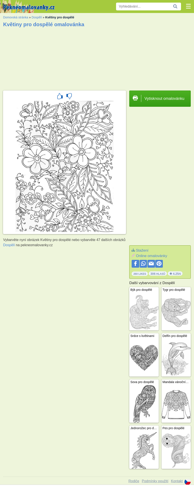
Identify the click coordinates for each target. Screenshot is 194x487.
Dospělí (37, 17)
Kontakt (177, 481)
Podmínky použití (155, 481)
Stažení (142, 250)
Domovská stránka (15, 17)
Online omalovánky (151, 256)
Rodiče (133, 481)
